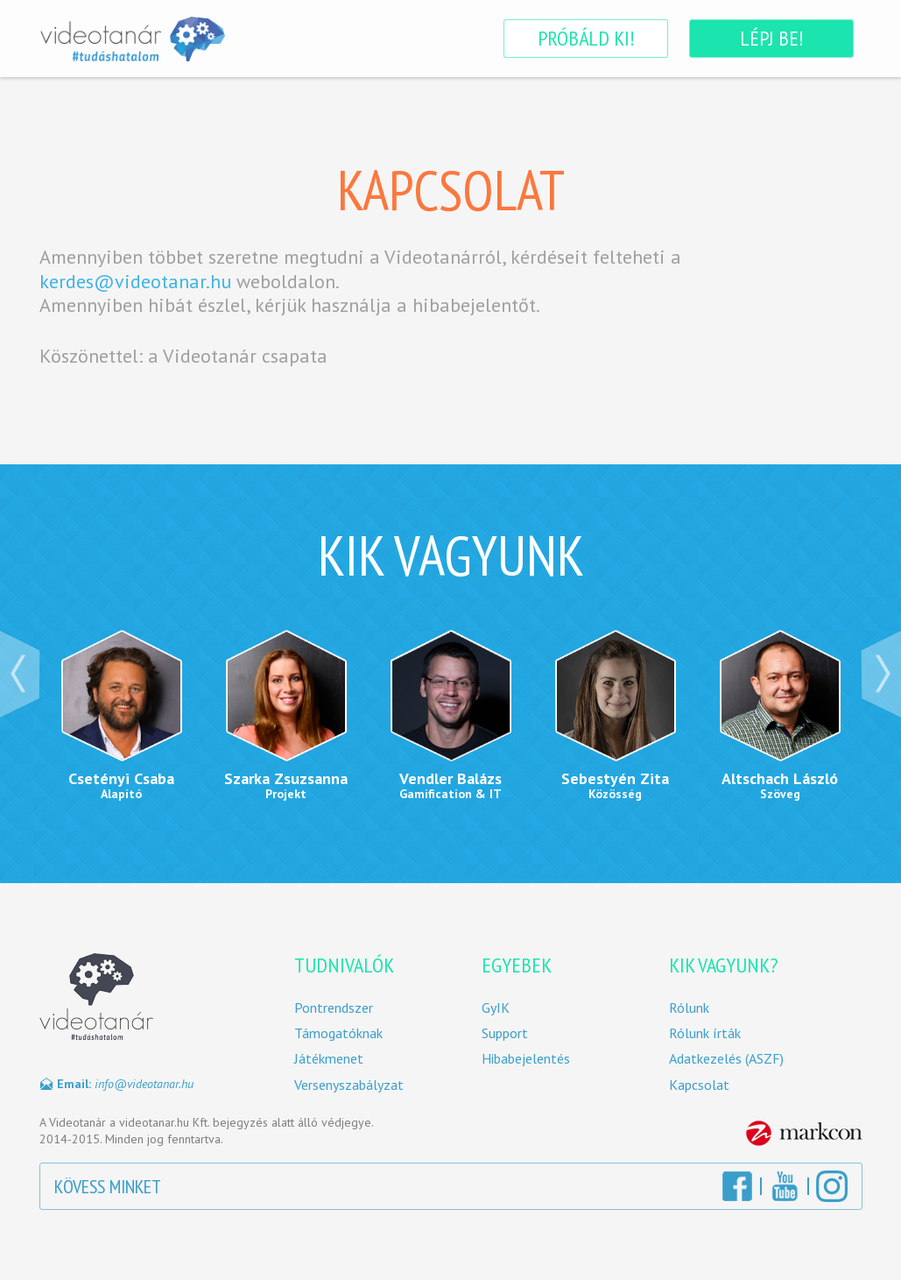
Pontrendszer (333, 1008)
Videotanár (132, 38)
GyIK (496, 1008)
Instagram (832, 1186)
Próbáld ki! (586, 38)
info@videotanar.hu (144, 1084)
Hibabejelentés (526, 1058)
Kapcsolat (699, 1085)
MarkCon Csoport (804, 1133)
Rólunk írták (705, 1033)
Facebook (737, 1186)
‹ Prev (20, 673)
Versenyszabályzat (349, 1085)
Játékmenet (328, 1058)
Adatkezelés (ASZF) (726, 1058)
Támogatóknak (338, 1033)
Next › (880, 673)
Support (505, 1033)
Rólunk (689, 1008)
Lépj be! (771, 38)
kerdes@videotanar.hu (135, 281)
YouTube (784, 1186)
